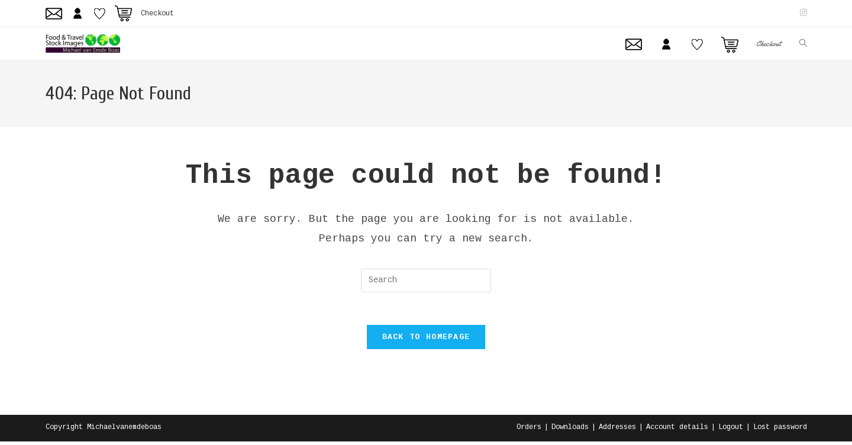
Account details (677, 431)
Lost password (780, 431)
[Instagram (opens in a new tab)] (801, 14)
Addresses (617, 431)
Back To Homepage (426, 340)
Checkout (157, 13)
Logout (730, 431)
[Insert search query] (426, 280)
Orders (529, 431)
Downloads (570, 431)
